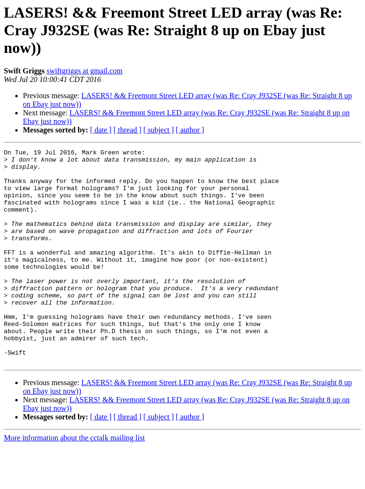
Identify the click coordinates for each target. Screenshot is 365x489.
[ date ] (101, 130)
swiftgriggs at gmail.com (85, 71)
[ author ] (190, 130)
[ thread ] (127, 130)
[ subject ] (158, 130)
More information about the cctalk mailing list (74, 481)
